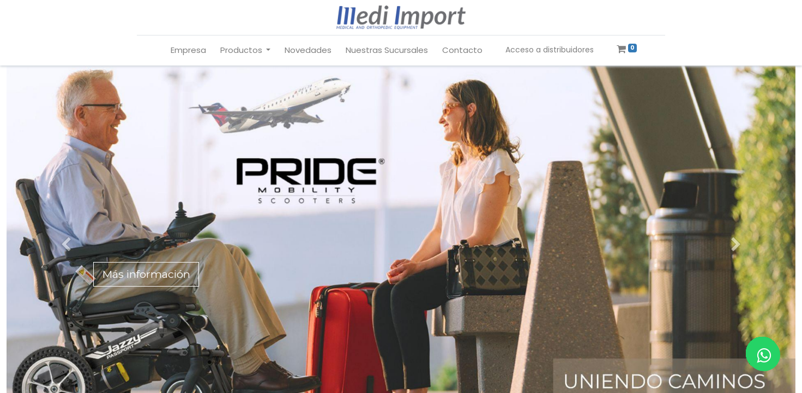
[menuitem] (188, 50)
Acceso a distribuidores (549, 49)
